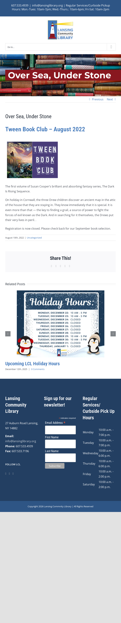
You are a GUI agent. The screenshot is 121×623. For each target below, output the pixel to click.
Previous (97, 99)
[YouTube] (13, 473)
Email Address (55, 422)
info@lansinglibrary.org (20, 441)
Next (110, 99)
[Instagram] (9, 473)
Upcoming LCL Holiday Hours (32, 363)
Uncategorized (34, 237)
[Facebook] (5, 473)
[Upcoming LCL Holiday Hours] (60, 292)
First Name (51, 437)
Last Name (51, 451)
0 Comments (37, 369)
